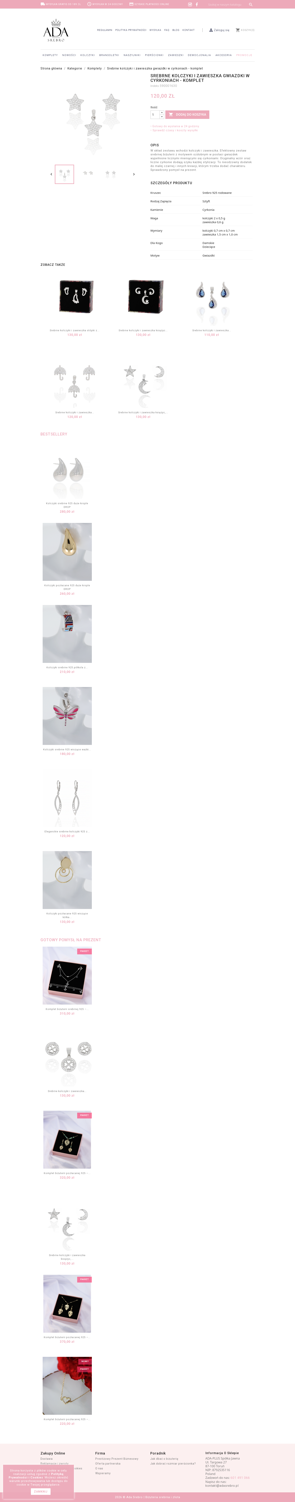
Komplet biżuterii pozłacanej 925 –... (67, 1173)
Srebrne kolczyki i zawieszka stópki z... (75, 330)
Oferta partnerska (108, 1463)
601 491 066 (240, 1478)
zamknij (40, 1491)
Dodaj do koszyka (187, 114)
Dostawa (47, 1458)
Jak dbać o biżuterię (164, 1458)
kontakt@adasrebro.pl (222, 1486)
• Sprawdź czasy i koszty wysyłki (174, 130)
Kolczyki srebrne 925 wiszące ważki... (67, 749)
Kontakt (189, 30)
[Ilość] (155, 114)
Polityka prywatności (130, 30)
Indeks (154, 86)
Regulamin (104, 30)
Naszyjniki (132, 55)
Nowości (69, 55)
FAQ (166, 30)
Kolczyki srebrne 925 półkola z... (67, 667)
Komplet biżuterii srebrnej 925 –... (67, 1009)
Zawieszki (176, 55)
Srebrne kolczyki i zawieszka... (211, 330)
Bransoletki (109, 55)
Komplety (50, 55)
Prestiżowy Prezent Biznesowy (117, 1458)
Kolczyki (87, 55)
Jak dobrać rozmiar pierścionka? (173, 1463)
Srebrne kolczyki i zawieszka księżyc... (143, 330)
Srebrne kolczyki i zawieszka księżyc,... (143, 412)
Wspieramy (103, 1473)
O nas (99, 1468)
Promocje (244, 55)
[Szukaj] (230, 4)
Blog (175, 30)
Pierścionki (154, 55)
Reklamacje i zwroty (55, 1463)
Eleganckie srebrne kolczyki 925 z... (67, 831)
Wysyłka (155, 30)
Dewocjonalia (199, 55)
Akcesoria (224, 55)
